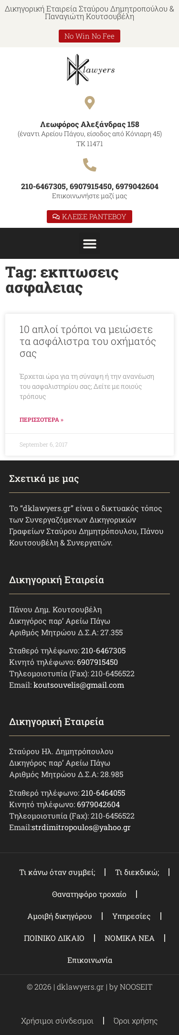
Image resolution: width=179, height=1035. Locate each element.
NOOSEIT (136, 987)
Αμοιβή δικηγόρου (59, 916)
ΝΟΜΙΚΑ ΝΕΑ (130, 938)
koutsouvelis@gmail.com (78, 685)
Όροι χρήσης (136, 1020)
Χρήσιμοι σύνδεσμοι (57, 1020)
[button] (89, 243)
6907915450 (97, 662)
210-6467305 (103, 650)
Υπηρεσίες (131, 916)
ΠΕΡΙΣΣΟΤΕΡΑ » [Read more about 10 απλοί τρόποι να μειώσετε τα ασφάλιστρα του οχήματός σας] (41, 419)
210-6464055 (103, 793)
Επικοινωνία (89, 960)
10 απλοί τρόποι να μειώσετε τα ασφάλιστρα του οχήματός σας (88, 341)
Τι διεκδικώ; (137, 872)
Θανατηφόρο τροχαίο (89, 894)
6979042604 (98, 804)
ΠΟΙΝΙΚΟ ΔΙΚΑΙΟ (54, 938)
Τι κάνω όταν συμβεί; (57, 872)
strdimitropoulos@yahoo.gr (81, 827)
